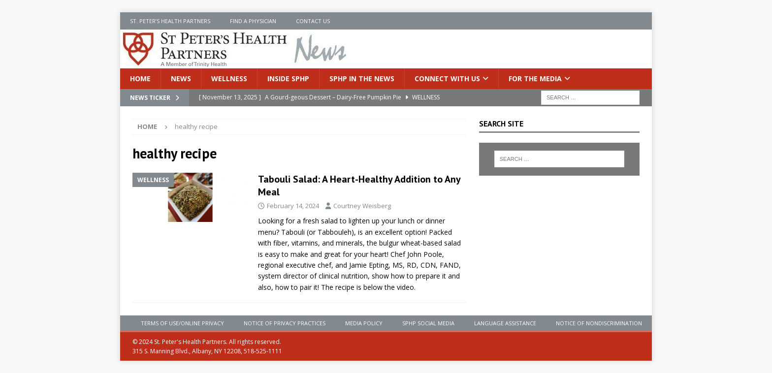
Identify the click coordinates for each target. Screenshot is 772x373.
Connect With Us (447, 78)
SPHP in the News (361, 78)
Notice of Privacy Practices (284, 323)
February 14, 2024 (293, 205)
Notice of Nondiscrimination (599, 323)
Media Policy (364, 323)
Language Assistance (505, 323)
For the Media (535, 78)
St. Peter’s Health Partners (170, 21)
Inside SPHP (288, 78)
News (181, 78)
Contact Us (313, 21)
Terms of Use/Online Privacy (182, 323)
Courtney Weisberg (362, 205)
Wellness (229, 78)
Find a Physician (253, 21)
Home (140, 78)
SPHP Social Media (428, 323)
